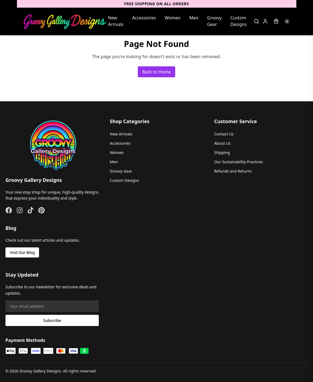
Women (172, 18)
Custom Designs (238, 21)
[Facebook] (8, 210)
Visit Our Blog (22, 252)
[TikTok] (30, 210)
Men (193, 18)
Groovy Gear (214, 21)
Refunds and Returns (233, 171)
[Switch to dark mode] (287, 21)
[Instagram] (19, 210)
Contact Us (224, 134)
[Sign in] (265, 21)
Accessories (144, 18)
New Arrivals (115, 21)
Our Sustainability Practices (238, 161)
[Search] (256, 21)
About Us (222, 143)
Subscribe (52, 320)
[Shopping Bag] (276, 21)
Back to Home (156, 72)
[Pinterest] (41, 210)
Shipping (222, 152)
